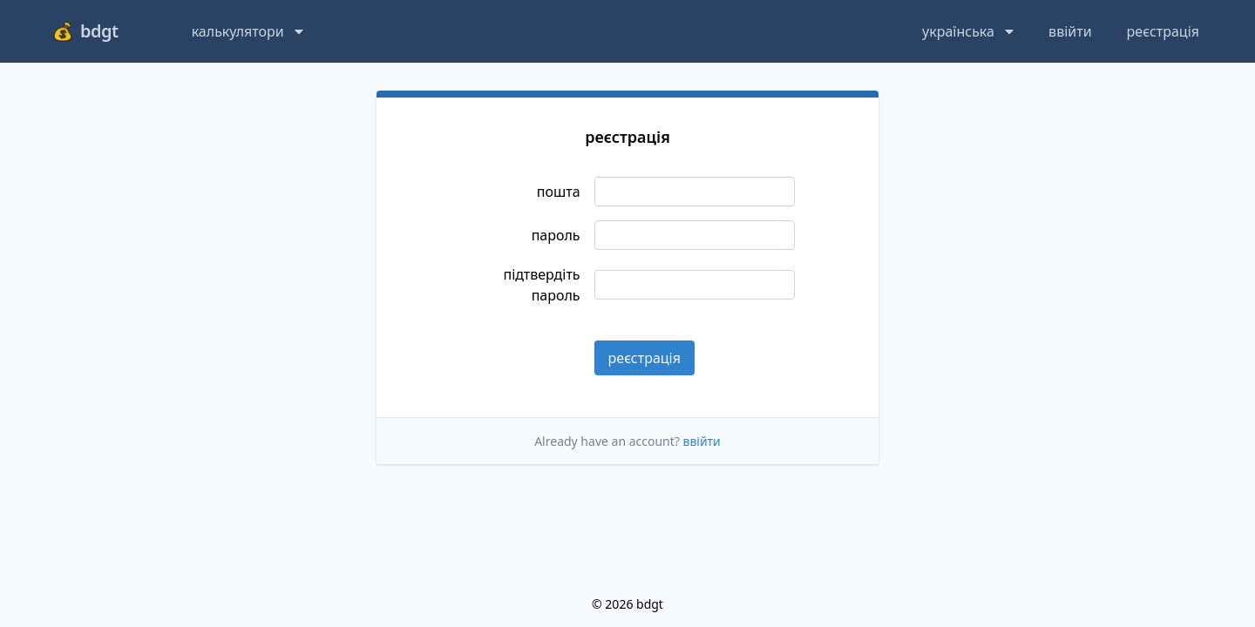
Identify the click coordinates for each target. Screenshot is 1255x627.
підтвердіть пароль (541, 285)
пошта (558, 191)
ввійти (1070, 31)
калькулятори (247, 31)
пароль (556, 235)
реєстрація (1163, 31)
